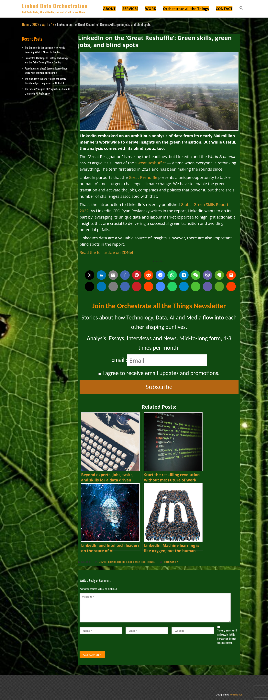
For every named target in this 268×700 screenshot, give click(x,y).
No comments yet (172, 562)
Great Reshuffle (150, 163)
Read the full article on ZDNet (106, 252)
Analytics (112, 562)
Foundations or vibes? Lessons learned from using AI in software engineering (46, 70)
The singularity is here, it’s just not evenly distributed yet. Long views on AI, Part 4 (45, 81)
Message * (155, 607)
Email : (119, 359)
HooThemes (235, 694)
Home (25, 24)
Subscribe (159, 387)
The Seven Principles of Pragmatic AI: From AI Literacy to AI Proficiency (47, 91)
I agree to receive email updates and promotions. (158, 373)
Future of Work (133, 562)
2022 (35, 24)
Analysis (103, 562)
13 (52, 24)
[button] (241, 8)
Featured (121, 562)
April (45, 24)
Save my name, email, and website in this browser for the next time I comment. (227, 636)
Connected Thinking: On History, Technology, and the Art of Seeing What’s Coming (46, 60)
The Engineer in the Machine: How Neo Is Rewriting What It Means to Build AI (45, 49)
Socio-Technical (148, 562)
